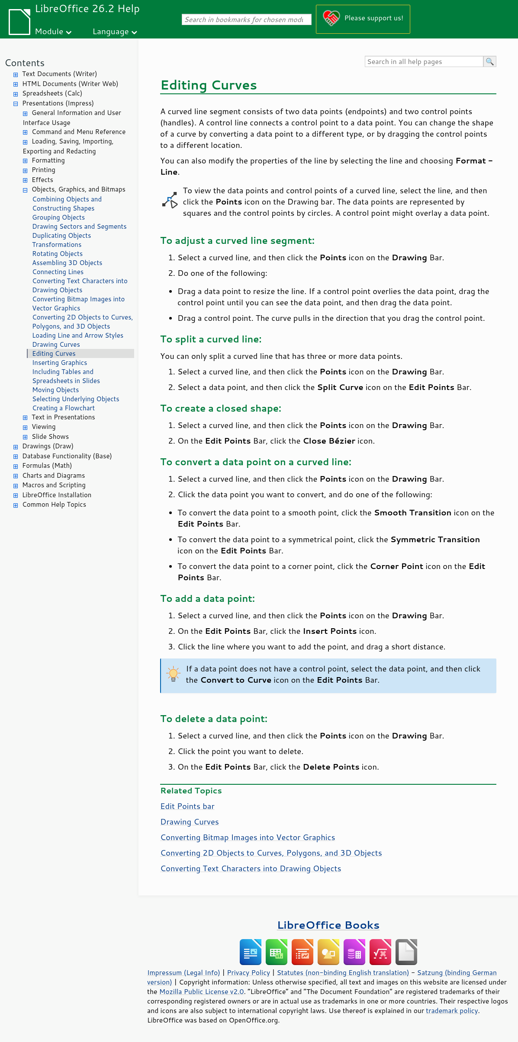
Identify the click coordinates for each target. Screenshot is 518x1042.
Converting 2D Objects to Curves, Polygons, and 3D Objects (82, 322)
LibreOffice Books (328, 924)
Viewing (44, 426)
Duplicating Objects (61, 235)
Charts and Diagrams (53, 475)
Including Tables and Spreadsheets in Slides (66, 376)
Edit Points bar (187, 806)
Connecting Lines (58, 271)
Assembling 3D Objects (67, 262)
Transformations (56, 244)
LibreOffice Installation (56, 494)
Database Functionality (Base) (67, 455)
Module (49, 31)
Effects (42, 179)
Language (111, 31)
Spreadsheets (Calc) (52, 93)
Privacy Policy (248, 972)
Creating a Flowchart (63, 407)
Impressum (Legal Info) (183, 972)
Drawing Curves (56, 344)
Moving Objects (55, 389)
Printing (43, 169)
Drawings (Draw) (48, 446)
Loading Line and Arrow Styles (77, 335)
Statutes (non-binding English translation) (343, 972)
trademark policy (452, 1010)
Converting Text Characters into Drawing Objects (80, 285)
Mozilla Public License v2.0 (201, 991)
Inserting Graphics (59, 362)
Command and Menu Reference (78, 131)
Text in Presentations (63, 417)
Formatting (48, 160)
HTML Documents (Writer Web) (70, 83)
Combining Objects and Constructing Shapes (67, 204)
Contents (24, 62)
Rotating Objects (57, 253)
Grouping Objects (58, 217)
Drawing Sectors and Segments (79, 226)
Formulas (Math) (47, 465)
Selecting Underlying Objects (75, 398)
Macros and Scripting (54, 484)
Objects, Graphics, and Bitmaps (78, 189)
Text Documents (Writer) (59, 73)
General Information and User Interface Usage (72, 117)
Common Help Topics (54, 504)
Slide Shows (50, 436)
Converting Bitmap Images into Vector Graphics (78, 303)
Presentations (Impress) (58, 103)
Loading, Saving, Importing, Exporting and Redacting (68, 146)
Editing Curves (54, 353)
